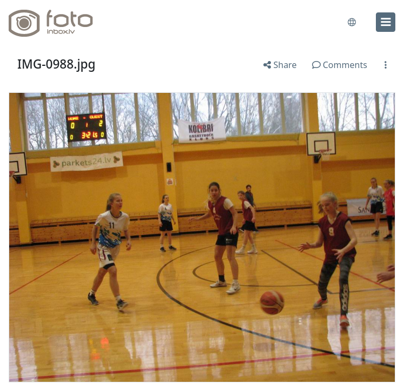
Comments (339, 65)
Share (279, 65)
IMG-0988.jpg (56, 64)
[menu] (385, 22)
